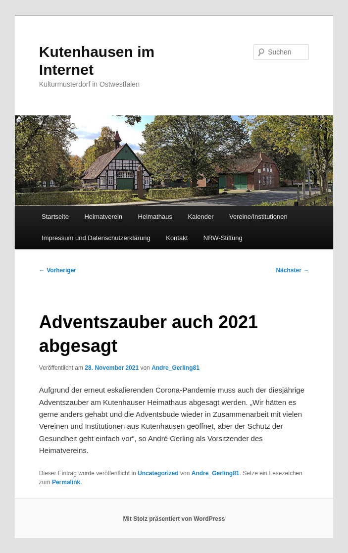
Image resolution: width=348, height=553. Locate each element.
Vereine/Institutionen (258, 216)
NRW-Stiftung (223, 238)
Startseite (55, 216)
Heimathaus (155, 216)
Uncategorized (158, 473)
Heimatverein (103, 216)
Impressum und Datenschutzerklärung (96, 238)
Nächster (292, 270)
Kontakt (177, 238)
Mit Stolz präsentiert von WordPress (174, 518)
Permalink (66, 482)
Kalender (200, 216)
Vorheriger (57, 270)
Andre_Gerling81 (175, 367)
